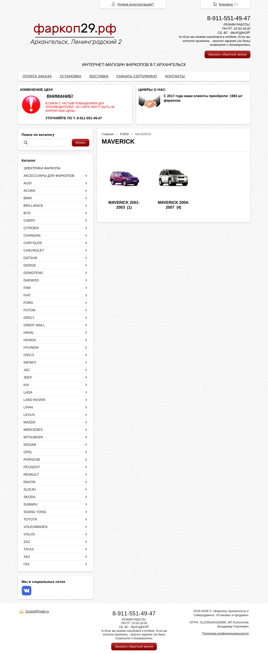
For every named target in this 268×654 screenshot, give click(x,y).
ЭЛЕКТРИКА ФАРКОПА (42, 168)
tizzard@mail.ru (37, 611)
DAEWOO (31, 280)
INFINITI (30, 362)
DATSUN (30, 258)
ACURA (29, 191)
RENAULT (31, 474)
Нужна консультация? (135, 4)
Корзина (226, 4)
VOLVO (29, 534)
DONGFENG (33, 273)
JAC (27, 370)
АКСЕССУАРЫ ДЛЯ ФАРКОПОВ (49, 176)
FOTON (29, 310)
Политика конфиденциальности (225, 633)
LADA (28, 392)
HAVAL (29, 332)
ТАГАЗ (29, 549)
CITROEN (31, 228)
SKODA (29, 497)
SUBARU (31, 504)
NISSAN (30, 445)
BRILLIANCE (33, 205)
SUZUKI (30, 489)
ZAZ (27, 542)
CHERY (29, 220)
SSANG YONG (35, 512)
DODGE (30, 265)
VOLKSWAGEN (36, 527)
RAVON (29, 482)
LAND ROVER (35, 400)
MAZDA (29, 422)
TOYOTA (30, 519)
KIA (26, 385)
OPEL (28, 452)
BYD (27, 213)
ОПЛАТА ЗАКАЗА (37, 76)
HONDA (30, 340)
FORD (28, 303)
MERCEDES (33, 430)
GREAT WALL (34, 325)
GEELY (29, 318)
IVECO (29, 355)
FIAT (27, 295)
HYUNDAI (31, 347)
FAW (27, 288)
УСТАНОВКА (70, 76)
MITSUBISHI (33, 437)
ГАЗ (26, 564)
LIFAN (28, 407)
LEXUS (29, 415)
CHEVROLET (34, 250)
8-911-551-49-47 (228, 18)
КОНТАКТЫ (175, 76)
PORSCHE (32, 459)
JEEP (28, 377)
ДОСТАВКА (99, 76)
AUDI (28, 183)
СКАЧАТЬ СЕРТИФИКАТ (137, 76)
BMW (28, 198)
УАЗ (27, 557)
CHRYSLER (33, 243)
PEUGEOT (32, 467)
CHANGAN (32, 235)
